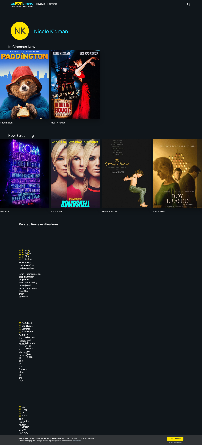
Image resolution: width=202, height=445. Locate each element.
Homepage (50, 382)
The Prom (5, 211)
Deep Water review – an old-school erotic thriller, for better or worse (74, 259)
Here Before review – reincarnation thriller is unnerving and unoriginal (151, 259)
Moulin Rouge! (58, 122)
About (85, 382)
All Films (49, 396)
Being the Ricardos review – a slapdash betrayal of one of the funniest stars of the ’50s (34, 301)
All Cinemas (68, 382)
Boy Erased (159, 211)
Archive (86, 389)
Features (52, 3)
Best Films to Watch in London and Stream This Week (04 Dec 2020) (73, 340)
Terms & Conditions (92, 396)
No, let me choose (175, 442)
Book (47, 389)
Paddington (6, 122)
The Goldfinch (109, 211)
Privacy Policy (90, 403)
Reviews (40, 3)
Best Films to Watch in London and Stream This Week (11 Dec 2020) (150, 298)
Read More (77, 441)
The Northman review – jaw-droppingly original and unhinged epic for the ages (35, 259)
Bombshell (56, 211)
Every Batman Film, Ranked (110, 253)
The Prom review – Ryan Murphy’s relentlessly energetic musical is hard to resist (35, 343)
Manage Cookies (90, 410)
